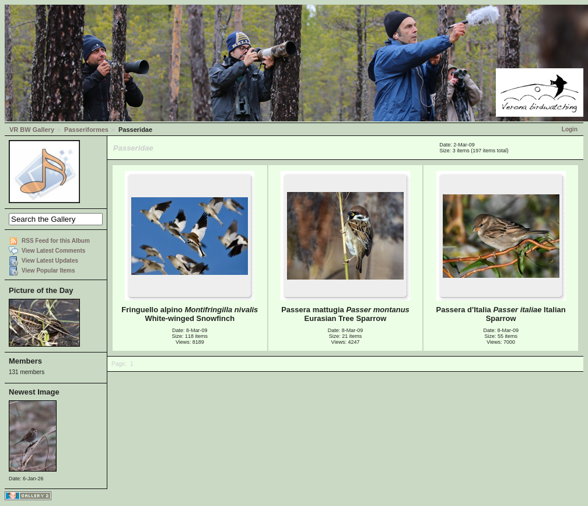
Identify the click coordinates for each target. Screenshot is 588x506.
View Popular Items (48, 270)
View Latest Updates (50, 260)
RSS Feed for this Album (56, 241)
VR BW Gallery (31, 129)
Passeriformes (86, 129)
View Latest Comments (53, 250)
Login (570, 129)
